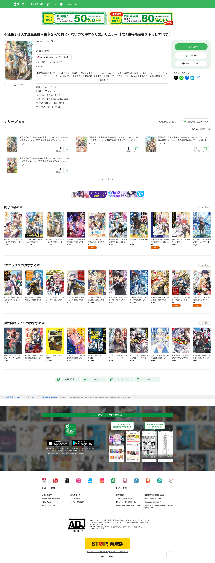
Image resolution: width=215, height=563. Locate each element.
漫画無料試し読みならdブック (13, 397)
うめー (39, 41)
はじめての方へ (47, 495)
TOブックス (50, 91)
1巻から (194, 129)
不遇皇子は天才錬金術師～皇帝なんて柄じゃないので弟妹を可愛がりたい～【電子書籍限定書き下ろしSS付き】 (45, 138)
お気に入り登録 (169, 122)
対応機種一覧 (75, 495)
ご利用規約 (120, 495)
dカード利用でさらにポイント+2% (49, 62)
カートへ (193, 55)
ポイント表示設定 (77, 502)
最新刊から (205, 129)
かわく (47, 41)
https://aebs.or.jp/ (98, 529)
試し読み (20, 84)
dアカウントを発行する (97, 552)
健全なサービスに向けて (154, 498)
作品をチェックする (193, 63)
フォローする (51, 41)
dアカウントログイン (49, 505)
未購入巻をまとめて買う (198, 122)
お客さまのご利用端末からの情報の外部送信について (158, 507)
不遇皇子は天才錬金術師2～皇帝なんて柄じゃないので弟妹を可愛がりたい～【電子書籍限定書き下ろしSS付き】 (113, 138)
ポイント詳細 (62, 57)
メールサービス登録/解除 (51, 498)
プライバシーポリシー (124, 498)
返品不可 (39, 66)
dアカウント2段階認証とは (126, 502)
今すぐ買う (193, 47)
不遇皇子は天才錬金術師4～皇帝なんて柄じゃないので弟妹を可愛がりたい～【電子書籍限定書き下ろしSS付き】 (44, 159)
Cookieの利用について (153, 502)
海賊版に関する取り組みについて (128, 505)
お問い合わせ (47, 502)
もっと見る (204, 207)
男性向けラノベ (53, 95)
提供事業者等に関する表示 (154, 495)
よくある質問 (75, 498)
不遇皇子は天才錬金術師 (57, 99)
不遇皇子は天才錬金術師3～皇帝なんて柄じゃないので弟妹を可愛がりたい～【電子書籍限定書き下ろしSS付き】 (182, 138)
